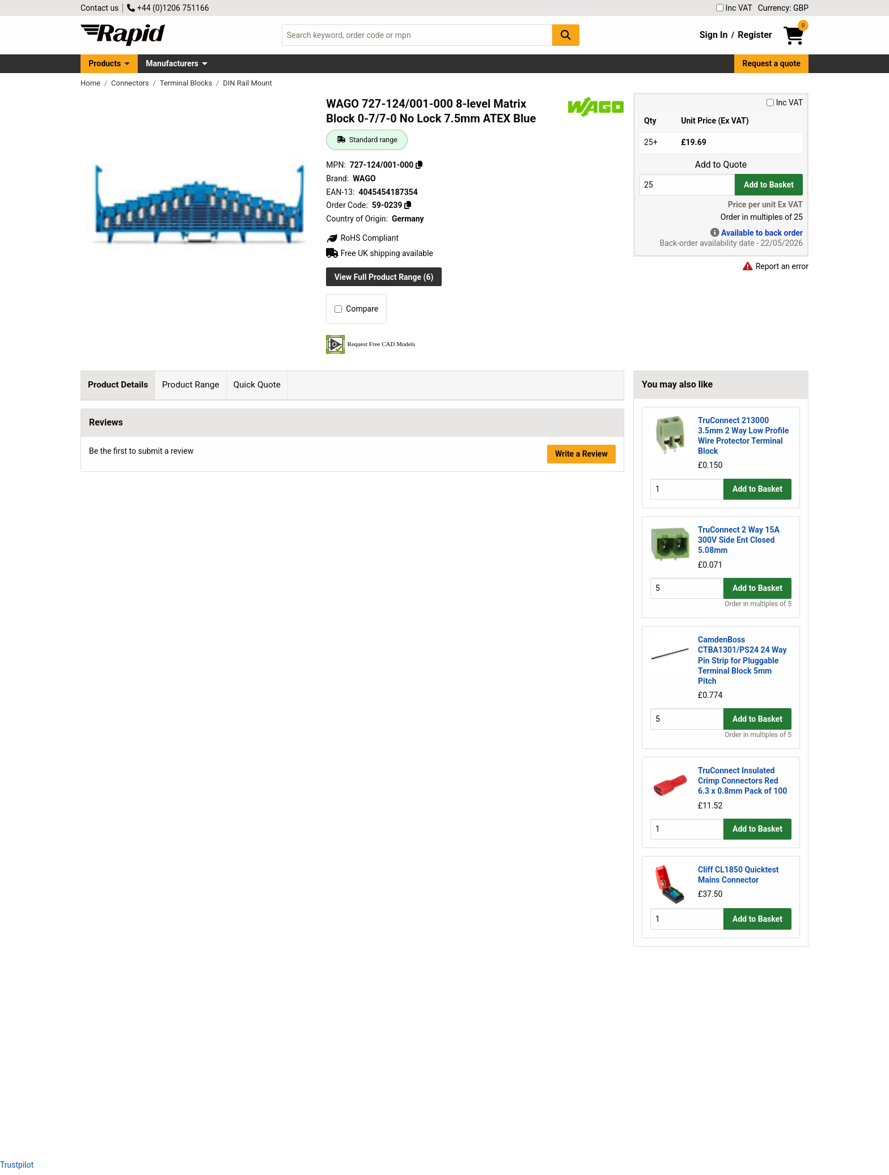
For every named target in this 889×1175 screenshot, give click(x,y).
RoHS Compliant (362, 237)
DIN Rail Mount (247, 83)
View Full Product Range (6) (384, 277)
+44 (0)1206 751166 (168, 7)
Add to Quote (721, 164)
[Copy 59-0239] (407, 205)
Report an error (775, 266)
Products (104, 63)
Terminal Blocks (187, 83)
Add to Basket (769, 184)
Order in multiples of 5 (758, 604)
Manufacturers (172, 63)
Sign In (714, 34)
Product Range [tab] (190, 385)
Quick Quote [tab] (257, 385)
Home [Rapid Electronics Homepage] (91, 83)
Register (755, 34)
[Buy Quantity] (687, 184)
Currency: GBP (783, 8)
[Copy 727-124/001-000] (419, 165)
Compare (356, 308)
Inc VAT (734, 8)
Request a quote (772, 63)
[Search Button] (565, 34)
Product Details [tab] (118, 385)
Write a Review (581, 1120)
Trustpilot (16, 1164)
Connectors (131, 83)
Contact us (99, 7)
